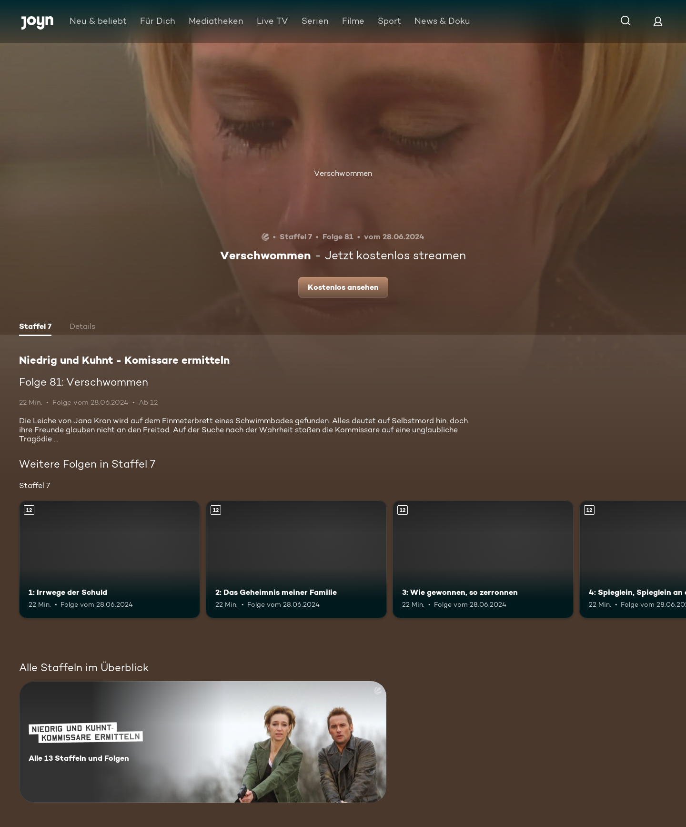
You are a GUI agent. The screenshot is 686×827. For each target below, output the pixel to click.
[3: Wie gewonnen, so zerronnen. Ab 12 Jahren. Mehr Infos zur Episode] (483, 559)
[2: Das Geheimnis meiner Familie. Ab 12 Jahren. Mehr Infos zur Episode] (296, 559)
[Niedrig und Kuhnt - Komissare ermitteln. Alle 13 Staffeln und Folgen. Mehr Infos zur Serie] (202, 742)
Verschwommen (343, 173)
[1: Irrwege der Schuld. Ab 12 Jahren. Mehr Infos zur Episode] (109, 559)
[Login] (658, 21)
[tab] (35, 327)
